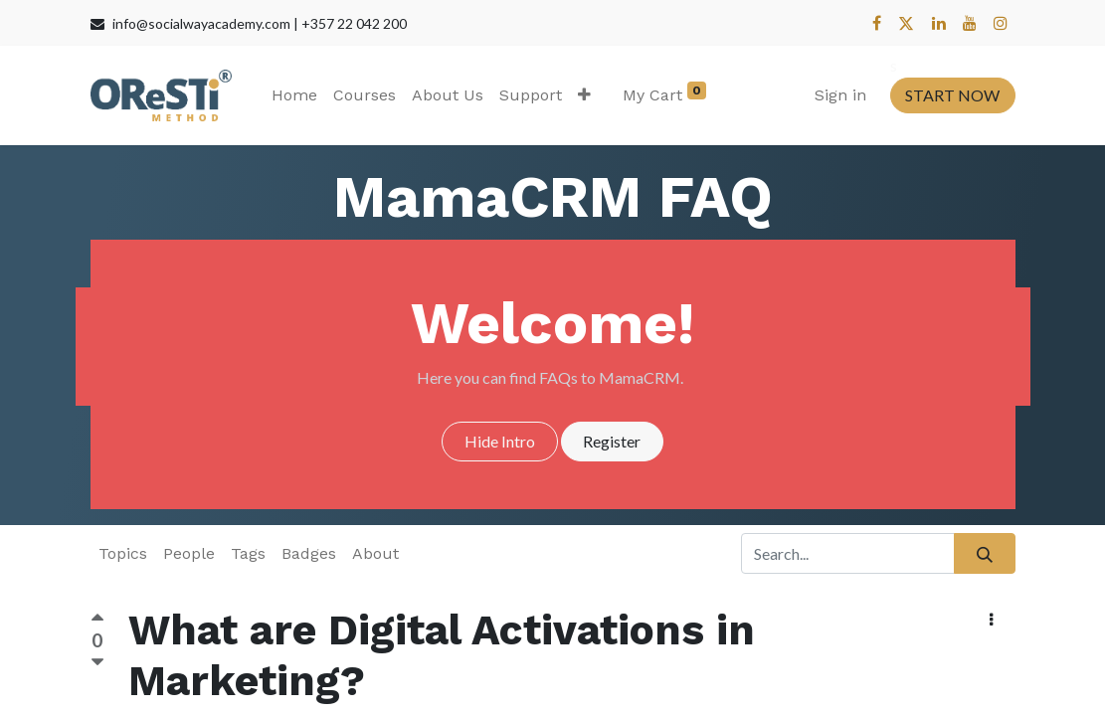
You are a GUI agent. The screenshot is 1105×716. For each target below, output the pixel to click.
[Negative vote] (97, 662)
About (375, 553)
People (189, 553)
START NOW (952, 95)
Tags (248, 553)
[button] (584, 95)
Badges (308, 553)
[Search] (984, 553)
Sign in (840, 95)
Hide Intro (499, 441)
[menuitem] (294, 95)
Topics (122, 553)
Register (612, 441)
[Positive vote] (97, 620)
